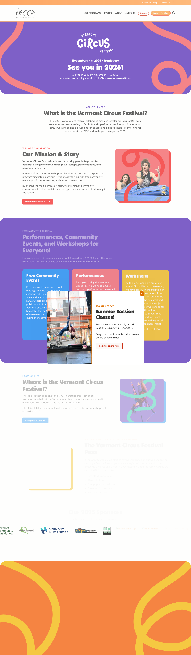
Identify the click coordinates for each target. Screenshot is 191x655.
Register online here (109, 346)
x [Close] (141, 293)
